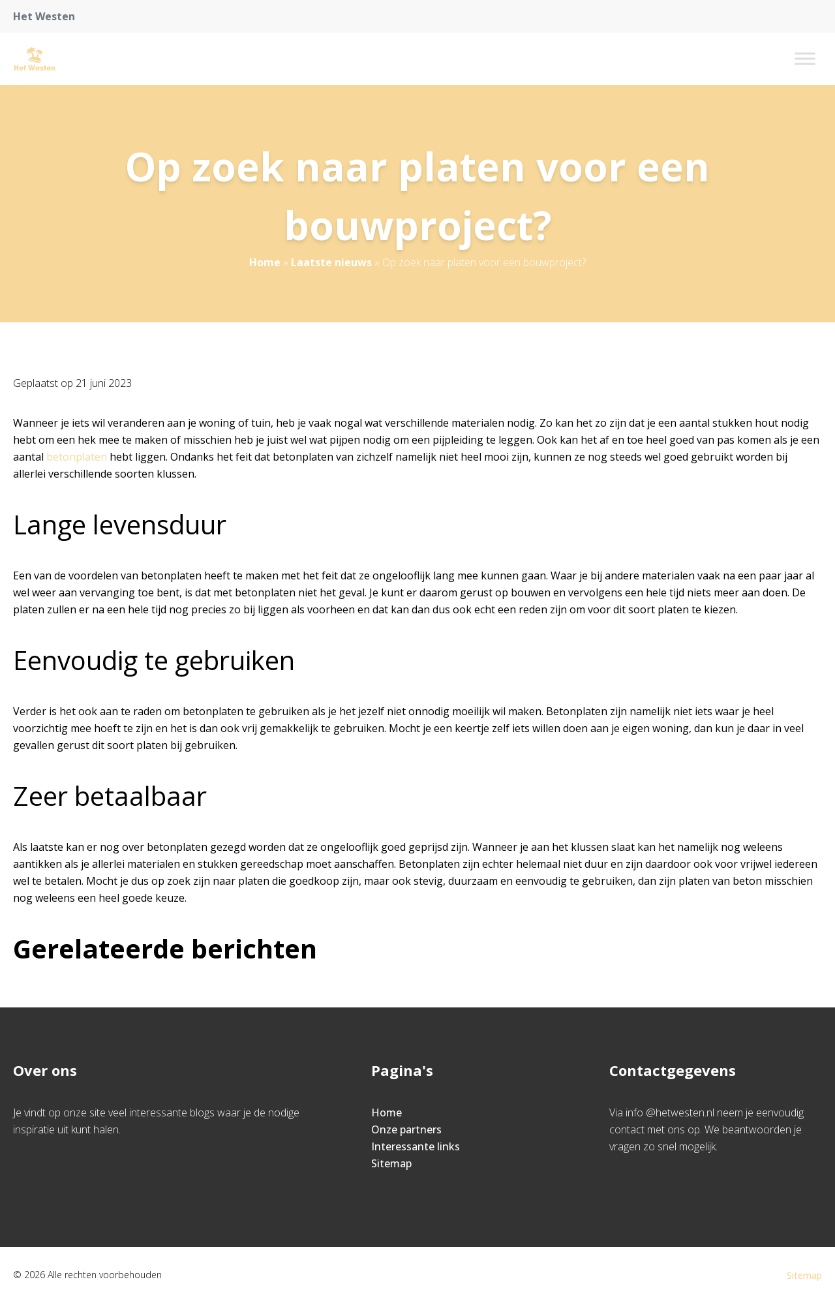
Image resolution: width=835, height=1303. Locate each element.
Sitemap (391, 1163)
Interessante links (415, 1146)
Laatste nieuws (331, 262)
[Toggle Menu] (805, 58)
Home (265, 262)
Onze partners (406, 1129)
